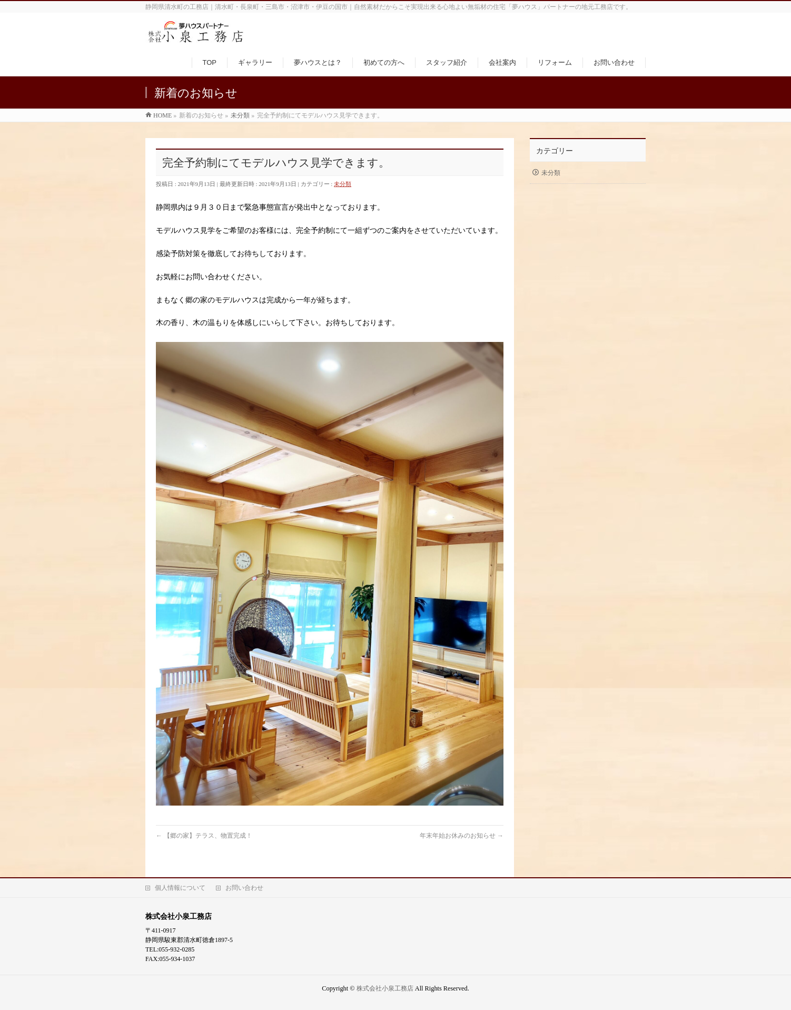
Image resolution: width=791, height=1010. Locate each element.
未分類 (342, 184)
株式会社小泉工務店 (385, 988)
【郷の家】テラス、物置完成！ (204, 835)
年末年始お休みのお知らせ (461, 835)
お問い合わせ (244, 887)
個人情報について (180, 887)
